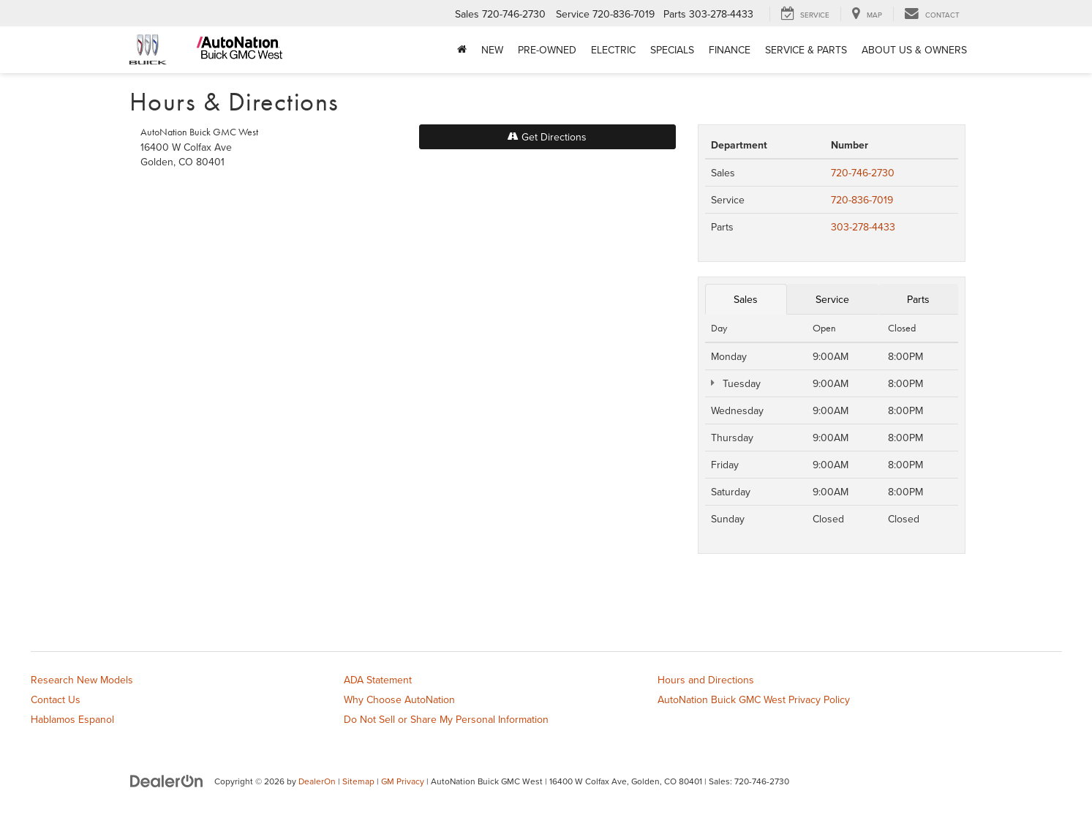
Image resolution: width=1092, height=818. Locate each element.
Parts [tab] (918, 299)
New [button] (492, 49)
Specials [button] (672, 49)
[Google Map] (408, 385)
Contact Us (55, 699)
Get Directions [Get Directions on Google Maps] (547, 137)
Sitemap (358, 781)
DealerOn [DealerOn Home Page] (317, 781)
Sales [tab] (746, 299)
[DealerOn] (166, 780)
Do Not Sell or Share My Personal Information (446, 719)
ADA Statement (378, 679)
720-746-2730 (863, 172)
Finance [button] (729, 49)
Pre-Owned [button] (547, 49)
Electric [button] (613, 49)
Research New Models (82, 679)
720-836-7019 (862, 199)
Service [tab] (832, 299)
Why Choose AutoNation (399, 699)
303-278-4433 (863, 226)
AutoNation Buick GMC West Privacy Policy (754, 699)
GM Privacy (402, 781)
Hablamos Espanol (72, 719)
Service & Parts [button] (806, 49)
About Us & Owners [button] (914, 49)
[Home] (462, 49)
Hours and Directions (706, 679)
